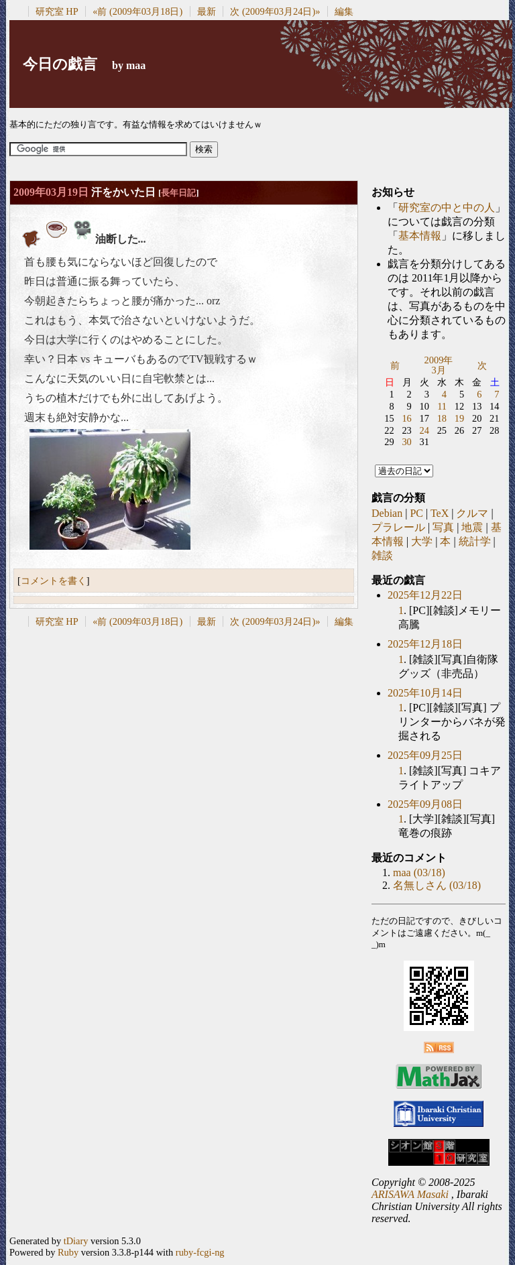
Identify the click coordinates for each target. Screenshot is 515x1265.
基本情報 (419, 235)
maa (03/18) (419, 872)
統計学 (475, 541)
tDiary (76, 1241)
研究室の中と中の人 (446, 207)
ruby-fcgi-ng (200, 1252)
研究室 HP (57, 11)
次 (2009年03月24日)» (275, 11)
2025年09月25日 (425, 755)
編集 (344, 11)
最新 (206, 11)
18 (442, 418)
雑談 (382, 555)
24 (424, 430)
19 (459, 418)
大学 (422, 541)
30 (406, 441)
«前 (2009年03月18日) (137, 11)
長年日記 (178, 193)
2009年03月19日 (51, 192)
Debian (386, 513)
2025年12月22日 (425, 595)
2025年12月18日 (425, 644)
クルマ (472, 513)
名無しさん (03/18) (437, 885)
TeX (440, 513)
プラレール (398, 527)
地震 (472, 527)
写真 (443, 527)
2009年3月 (438, 365)
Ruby (68, 1252)
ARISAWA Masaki (410, 1194)
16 (406, 418)
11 (442, 406)
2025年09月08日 (425, 804)
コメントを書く (54, 580)
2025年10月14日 (425, 693)
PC (416, 513)
